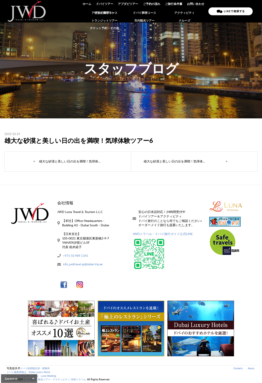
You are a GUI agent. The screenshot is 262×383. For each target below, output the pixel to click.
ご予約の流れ (152, 11)
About (250, 368)
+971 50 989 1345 (76, 256)
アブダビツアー (129, 11)
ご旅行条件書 (174, 11)
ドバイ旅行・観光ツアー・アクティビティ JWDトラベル (57, 380)
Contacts (236, 368)
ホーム (88, 11)
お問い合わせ (195, 11)
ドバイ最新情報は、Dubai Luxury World (30, 372)
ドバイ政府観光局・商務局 (36, 368)
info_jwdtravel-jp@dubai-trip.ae (84, 264)
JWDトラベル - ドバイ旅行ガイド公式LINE (163, 234)
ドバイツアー (106, 11)
